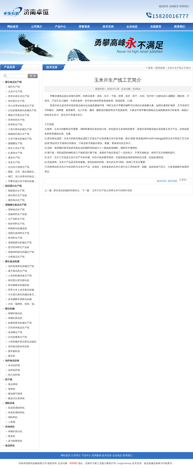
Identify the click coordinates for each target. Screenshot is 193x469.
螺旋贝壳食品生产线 (18, 115)
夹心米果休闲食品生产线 (21, 105)
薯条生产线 (14, 157)
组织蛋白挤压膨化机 (18, 280)
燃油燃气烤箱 (15, 393)
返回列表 (161, 181)
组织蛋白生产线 (16, 101)
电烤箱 (11, 389)
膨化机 (11, 356)
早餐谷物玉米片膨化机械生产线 (24, 181)
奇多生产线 (14, 162)
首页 (150, 67)
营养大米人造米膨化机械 (21, 289)
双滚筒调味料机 (16, 407)
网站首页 (12, 26)
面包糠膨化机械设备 (18, 285)
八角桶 (11, 422)
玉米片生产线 (15, 91)
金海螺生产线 (15, 332)
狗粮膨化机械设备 (17, 228)
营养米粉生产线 (16, 119)
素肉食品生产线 (16, 200)
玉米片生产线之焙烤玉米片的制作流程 (112, 190)
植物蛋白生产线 (16, 190)
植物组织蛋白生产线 (18, 134)
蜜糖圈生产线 (15, 143)
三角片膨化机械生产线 (20, 129)
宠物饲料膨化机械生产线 (21, 252)
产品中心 (60, 26)
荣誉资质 (84, 26)
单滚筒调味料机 (16, 412)
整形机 (11, 436)
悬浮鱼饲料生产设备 (18, 247)
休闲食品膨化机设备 (18, 346)
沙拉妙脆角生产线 (17, 337)
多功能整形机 (15, 440)
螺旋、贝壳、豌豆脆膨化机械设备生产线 (29, 171)
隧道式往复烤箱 (16, 398)
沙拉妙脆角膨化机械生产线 (22, 110)
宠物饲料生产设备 (17, 214)
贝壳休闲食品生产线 (18, 327)
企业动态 (131, 26)
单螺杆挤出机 (15, 431)
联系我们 (184, 6)
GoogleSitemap (124, 463)
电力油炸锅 (14, 374)
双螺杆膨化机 (15, 313)
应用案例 (96, 455)
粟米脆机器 (14, 351)
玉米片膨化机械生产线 (20, 138)
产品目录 (9, 67)
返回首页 (163, 6)
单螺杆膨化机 (15, 318)
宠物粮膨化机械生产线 (20, 242)
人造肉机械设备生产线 (20, 275)
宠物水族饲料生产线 (18, 233)
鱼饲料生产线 (15, 237)
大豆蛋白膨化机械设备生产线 (23, 294)
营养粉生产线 (15, 124)
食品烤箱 (13, 384)
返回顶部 (172, 181)
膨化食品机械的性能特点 (67, 190)
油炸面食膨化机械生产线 (21, 266)
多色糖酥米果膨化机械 (20, 299)
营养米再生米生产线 (18, 96)
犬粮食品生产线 (16, 256)
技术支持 (108, 26)
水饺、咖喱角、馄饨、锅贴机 (23, 304)
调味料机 (13, 417)
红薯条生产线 (15, 152)
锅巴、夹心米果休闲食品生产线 (24, 176)
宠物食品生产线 (16, 209)
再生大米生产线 (16, 148)
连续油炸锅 (14, 370)
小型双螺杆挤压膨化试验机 (22, 341)
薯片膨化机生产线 (17, 271)
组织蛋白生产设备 (17, 195)
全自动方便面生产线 (18, 167)
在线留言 (174, 6)
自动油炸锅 (14, 365)
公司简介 (36, 26)
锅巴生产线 (14, 86)
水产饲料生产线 (16, 219)
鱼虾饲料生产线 (16, 223)
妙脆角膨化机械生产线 (20, 322)
